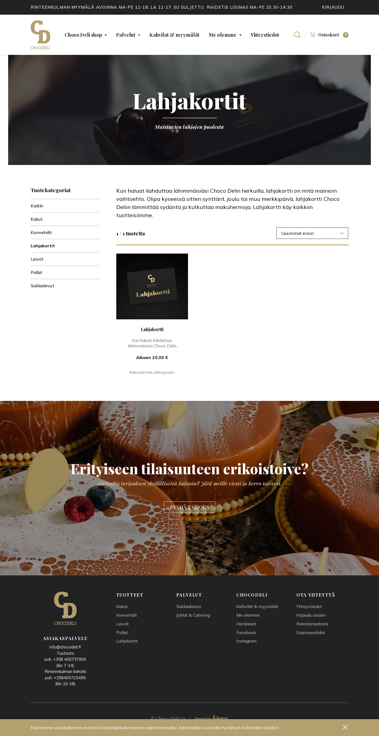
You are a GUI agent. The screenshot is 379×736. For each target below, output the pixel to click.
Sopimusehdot (310, 634)
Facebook (246, 634)
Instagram (246, 643)
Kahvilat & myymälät (174, 35)
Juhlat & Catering (193, 617)
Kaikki (37, 205)
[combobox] (312, 233)
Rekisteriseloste (312, 625)
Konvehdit (41, 232)
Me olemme (223, 35)
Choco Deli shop (83, 35)
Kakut (37, 219)
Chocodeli (251, 597)
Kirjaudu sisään (311, 617)
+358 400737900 (69, 661)
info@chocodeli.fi (65, 649)
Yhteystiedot (265, 35)
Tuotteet (129, 597)
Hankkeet (246, 625)
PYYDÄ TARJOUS (189, 509)
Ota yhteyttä (315, 597)
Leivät (37, 259)
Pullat (36, 272)
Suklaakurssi (188, 608)
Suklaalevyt (42, 285)
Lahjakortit (43, 245)
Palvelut (125, 35)
